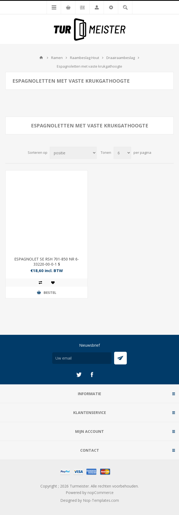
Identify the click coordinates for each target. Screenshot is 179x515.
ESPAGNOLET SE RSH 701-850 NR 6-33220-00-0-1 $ (46, 261)
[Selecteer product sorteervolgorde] (73, 153)
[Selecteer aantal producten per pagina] (122, 153)
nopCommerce (100, 492)
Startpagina (41, 57)
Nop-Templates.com (101, 500)
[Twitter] (79, 374)
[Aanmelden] (81, 358)
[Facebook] (91, 374)
